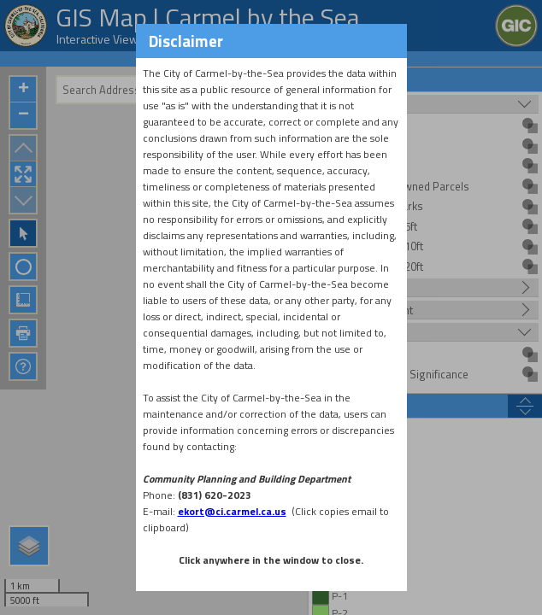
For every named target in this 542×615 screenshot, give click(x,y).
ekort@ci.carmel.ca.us (232, 511)
